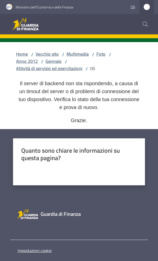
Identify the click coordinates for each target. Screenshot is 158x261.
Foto (101, 54)
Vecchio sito (47, 54)
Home (22, 54)
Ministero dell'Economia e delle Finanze (44, 7)
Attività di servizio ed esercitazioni (49, 68)
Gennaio (54, 61)
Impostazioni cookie (35, 250)
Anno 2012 (27, 61)
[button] (145, 24)
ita (133, 6)
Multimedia (77, 54)
